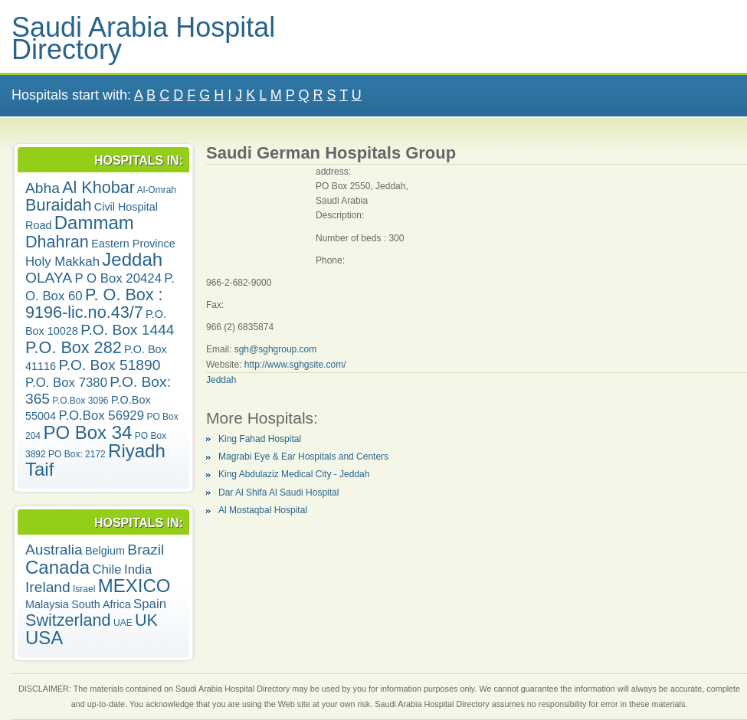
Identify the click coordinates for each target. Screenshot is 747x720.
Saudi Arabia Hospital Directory (143, 38)
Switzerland (68, 620)
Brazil (145, 550)
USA (44, 637)
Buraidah (58, 204)
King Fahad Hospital (259, 439)
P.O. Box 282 (73, 347)
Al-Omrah (156, 190)
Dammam (94, 222)
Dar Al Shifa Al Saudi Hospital (278, 492)
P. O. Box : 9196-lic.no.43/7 (94, 303)
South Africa (101, 604)
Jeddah (132, 259)
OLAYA (48, 278)
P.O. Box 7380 (66, 382)
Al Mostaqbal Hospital (262, 510)
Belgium (105, 551)
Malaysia (47, 604)
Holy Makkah (62, 261)
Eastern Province (133, 243)
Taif (39, 469)
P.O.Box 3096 (80, 400)
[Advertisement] (261, 212)
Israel (84, 589)
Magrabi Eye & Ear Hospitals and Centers (303, 456)
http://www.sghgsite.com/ (295, 364)
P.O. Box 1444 (127, 330)
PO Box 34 (87, 432)
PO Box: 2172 (77, 454)
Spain (149, 604)
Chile (106, 569)
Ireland (47, 587)
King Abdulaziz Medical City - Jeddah (293, 474)
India (138, 569)
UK (146, 620)
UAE (123, 622)
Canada (57, 567)
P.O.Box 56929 (101, 415)
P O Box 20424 (118, 278)
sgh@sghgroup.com (275, 349)
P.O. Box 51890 (109, 365)
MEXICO (134, 585)
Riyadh (136, 450)
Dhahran (57, 241)
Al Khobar (98, 187)
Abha (42, 188)
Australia (54, 550)
